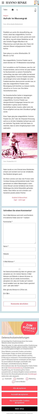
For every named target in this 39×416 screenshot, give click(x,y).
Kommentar (8, 222)
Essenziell (6, 379)
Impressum (30, 413)
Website (6, 254)
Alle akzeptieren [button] (19, 388)
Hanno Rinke (16, 2)
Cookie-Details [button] (10, 413)
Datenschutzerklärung (13, 272)
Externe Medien (18, 381)
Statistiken (19, 379)
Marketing (31, 379)
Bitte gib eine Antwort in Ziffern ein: (15, 290)
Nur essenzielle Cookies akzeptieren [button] (19, 402)
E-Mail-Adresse (9, 262)
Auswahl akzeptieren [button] (19, 394)
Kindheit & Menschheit (19, 198)
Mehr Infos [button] (19, 409)
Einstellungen (32, 374)
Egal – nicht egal (19, 200)
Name (6, 246)
